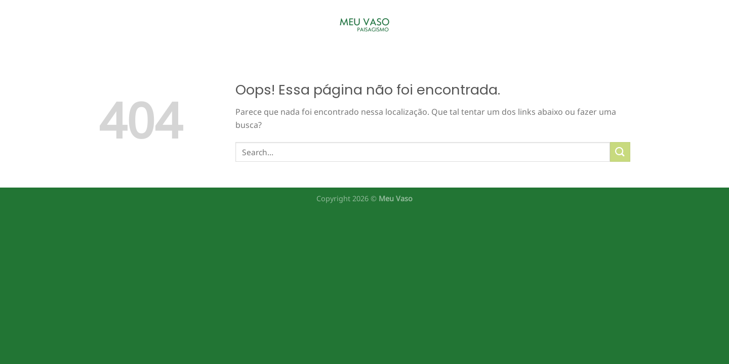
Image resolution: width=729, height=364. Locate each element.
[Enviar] (620, 152)
